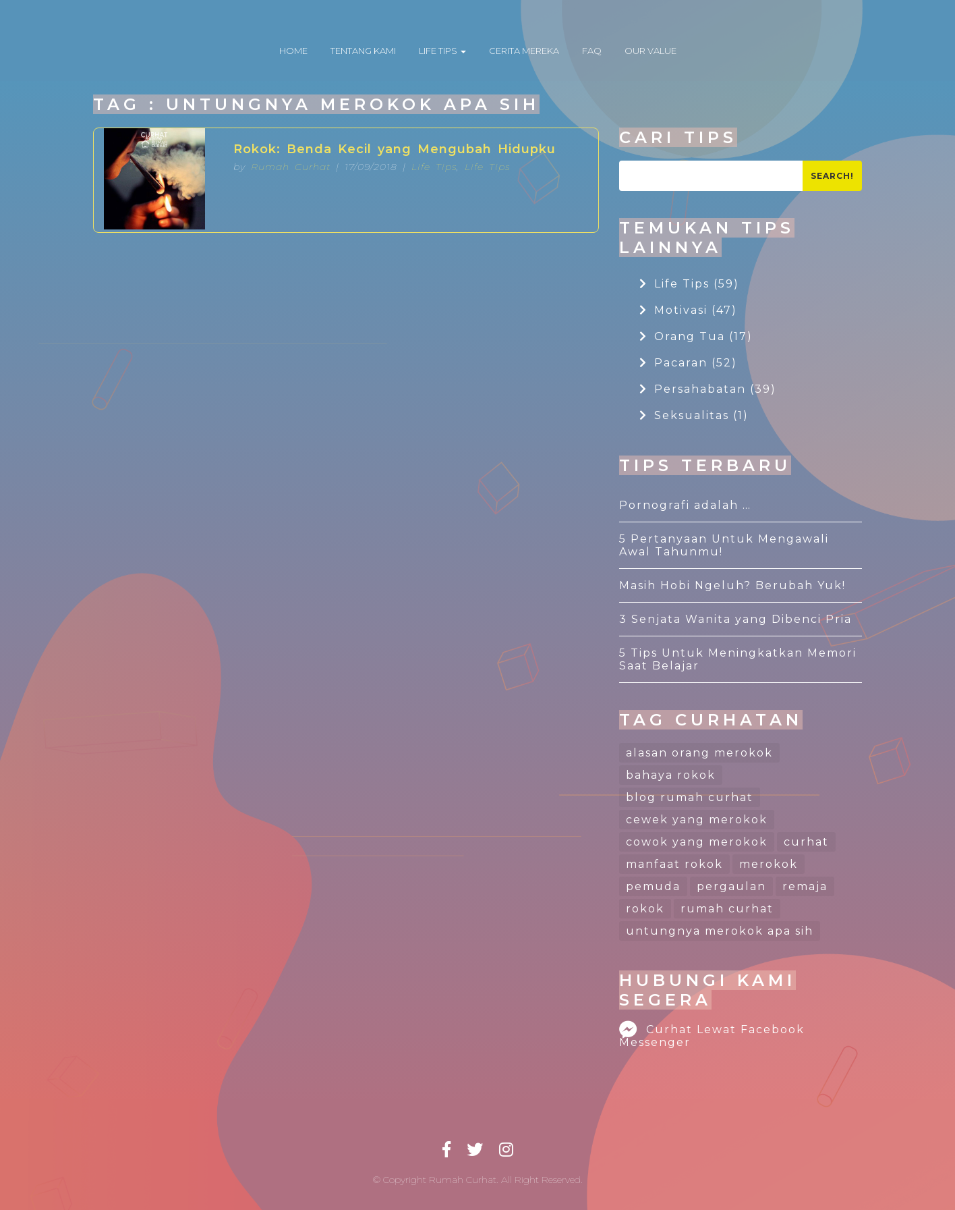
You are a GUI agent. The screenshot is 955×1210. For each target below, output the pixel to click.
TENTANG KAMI (363, 50)
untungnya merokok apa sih (719, 931)
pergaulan (731, 886)
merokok (768, 864)
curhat (806, 841)
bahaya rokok (671, 775)
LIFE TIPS (442, 50)
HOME (293, 50)
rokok (645, 908)
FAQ (592, 50)
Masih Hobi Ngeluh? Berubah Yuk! (732, 585)
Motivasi (688, 310)
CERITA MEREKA (524, 50)
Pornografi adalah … (685, 505)
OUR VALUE (650, 50)
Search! (832, 176)
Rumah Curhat (290, 167)
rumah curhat (727, 908)
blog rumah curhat (689, 797)
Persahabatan (707, 389)
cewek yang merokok (697, 819)
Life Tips (434, 167)
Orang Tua (696, 336)
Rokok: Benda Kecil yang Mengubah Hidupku (394, 149)
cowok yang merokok (697, 841)
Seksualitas (694, 415)
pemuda (653, 886)
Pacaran (688, 362)
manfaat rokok (674, 864)
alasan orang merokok (699, 752)
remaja (805, 886)
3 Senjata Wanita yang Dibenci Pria (735, 619)
